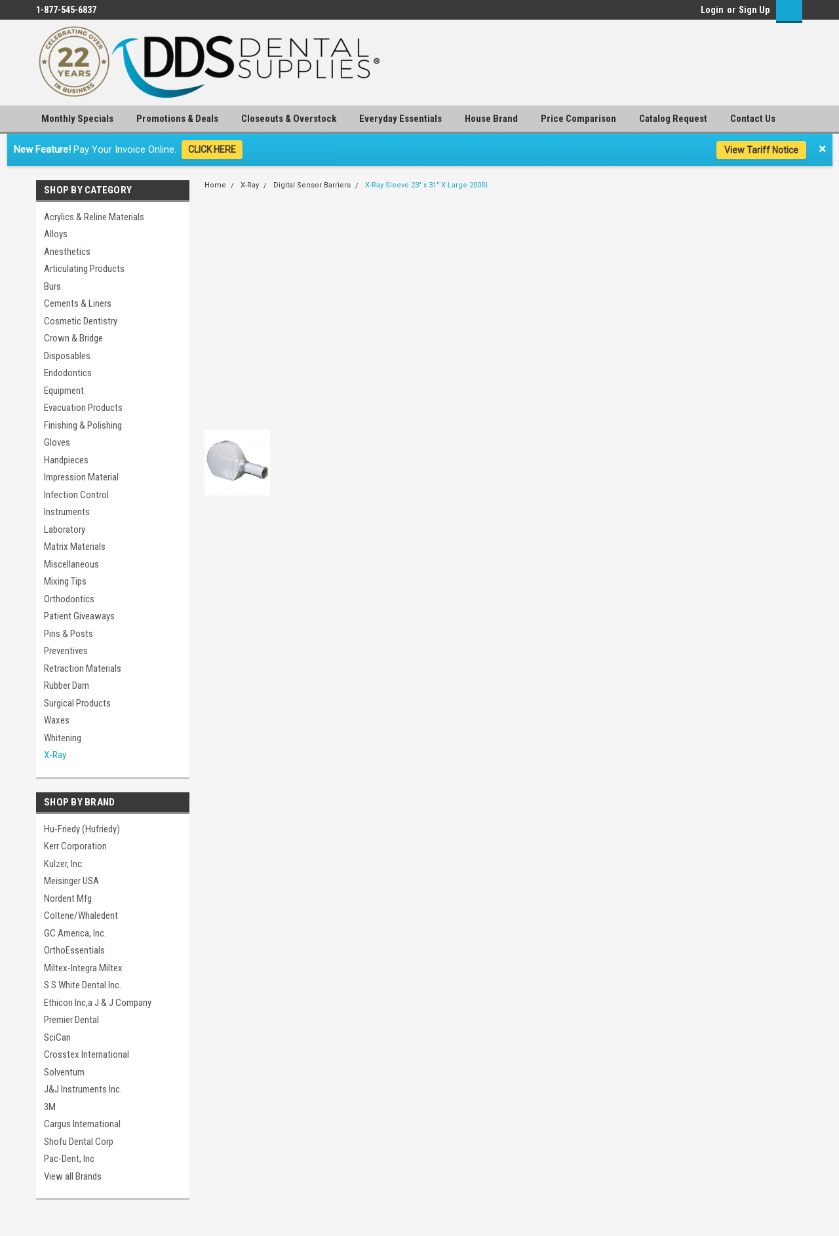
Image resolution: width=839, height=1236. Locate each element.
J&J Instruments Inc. (83, 1089)
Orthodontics (69, 599)
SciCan (57, 1037)
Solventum (64, 1072)
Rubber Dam (66, 685)
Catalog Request (673, 119)
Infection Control (76, 495)
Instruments (67, 512)
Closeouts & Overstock (288, 119)
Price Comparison (578, 119)
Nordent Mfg (68, 898)
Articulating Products (84, 269)
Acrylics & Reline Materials (94, 217)
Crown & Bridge (73, 338)
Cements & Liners (77, 303)
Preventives (66, 651)
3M (50, 1107)
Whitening (62, 738)
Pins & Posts (68, 634)
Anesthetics (67, 252)
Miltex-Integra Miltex (83, 968)
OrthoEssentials (74, 950)
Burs (52, 286)
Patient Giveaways (79, 616)
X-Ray (55, 755)
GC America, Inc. (75, 933)
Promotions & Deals (177, 119)
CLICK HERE (212, 149)
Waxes (56, 720)
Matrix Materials (75, 546)
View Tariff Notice (761, 150)
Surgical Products (77, 703)
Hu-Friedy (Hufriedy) (82, 829)
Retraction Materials (82, 668)
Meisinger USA (71, 881)
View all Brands (73, 1176)
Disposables (67, 356)
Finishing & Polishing (83, 425)
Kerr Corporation (75, 846)
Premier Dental (71, 1020)
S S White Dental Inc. (82, 985)
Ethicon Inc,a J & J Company (97, 1003)
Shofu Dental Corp (78, 1142)
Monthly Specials (77, 119)
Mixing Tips (65, 581)
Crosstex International (86, 1054)
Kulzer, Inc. (64, 864)
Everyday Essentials (400, 119)
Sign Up (754, 10)
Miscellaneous (71, 564)
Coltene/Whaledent (81, 915)
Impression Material (81, 477)
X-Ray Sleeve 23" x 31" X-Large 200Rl (426, 185)
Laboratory (64, 529)
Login (712, 10)
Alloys (56, 234)
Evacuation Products (83, 408)
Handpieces (66, 460)
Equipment (64, 390)
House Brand (491, 119)
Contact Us (752, 119)
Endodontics (68, 373)
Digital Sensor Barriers (312, 185)
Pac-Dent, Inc (69, 1159)
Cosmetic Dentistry (80, 321)
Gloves (57, 442)
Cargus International (82, 1124)
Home (215, 185)
